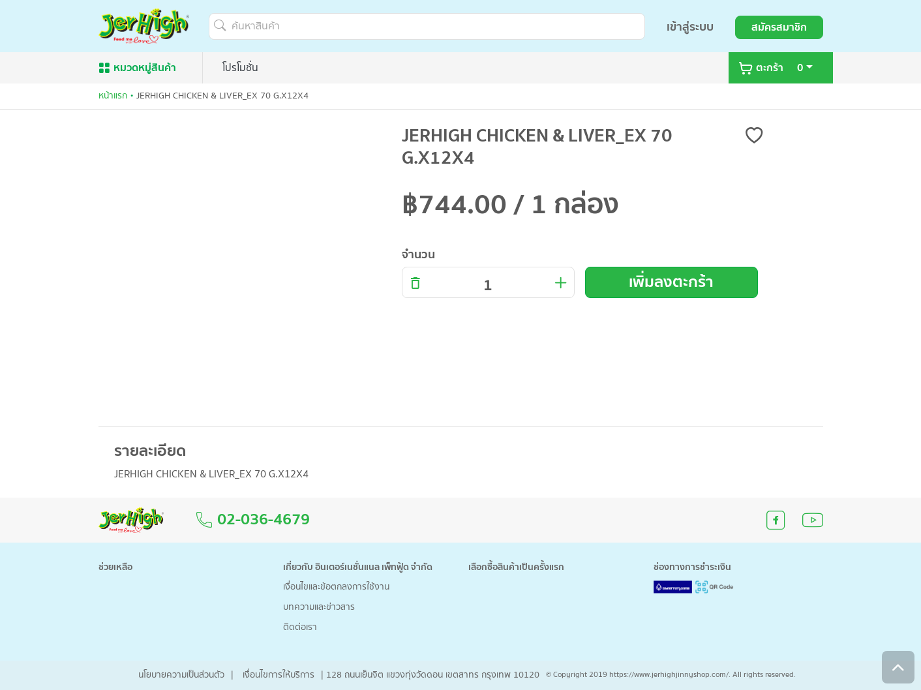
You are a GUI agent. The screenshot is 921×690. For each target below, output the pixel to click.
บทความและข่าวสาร (319, 607)
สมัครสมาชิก (779, 27)
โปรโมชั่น (240, 67)
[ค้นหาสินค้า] (427, 26)
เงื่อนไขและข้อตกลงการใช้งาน (336, 587)
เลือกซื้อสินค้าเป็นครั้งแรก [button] (516, 567)
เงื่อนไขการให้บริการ (278, 675)
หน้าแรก (112, 96)
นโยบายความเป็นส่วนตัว (181, 675)
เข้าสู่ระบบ (690, 27)
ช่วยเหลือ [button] (115, 567)
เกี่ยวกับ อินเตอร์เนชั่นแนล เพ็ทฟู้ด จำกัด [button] (357, 567)
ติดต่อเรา (300, 628)
